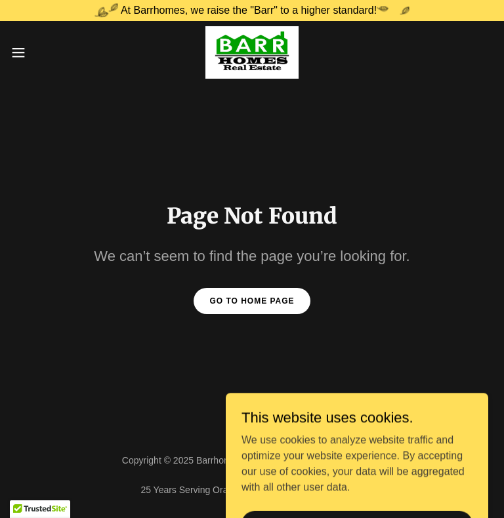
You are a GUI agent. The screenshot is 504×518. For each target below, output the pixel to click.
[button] (42, 52)
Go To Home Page (251, 301)
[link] (252, 52)
